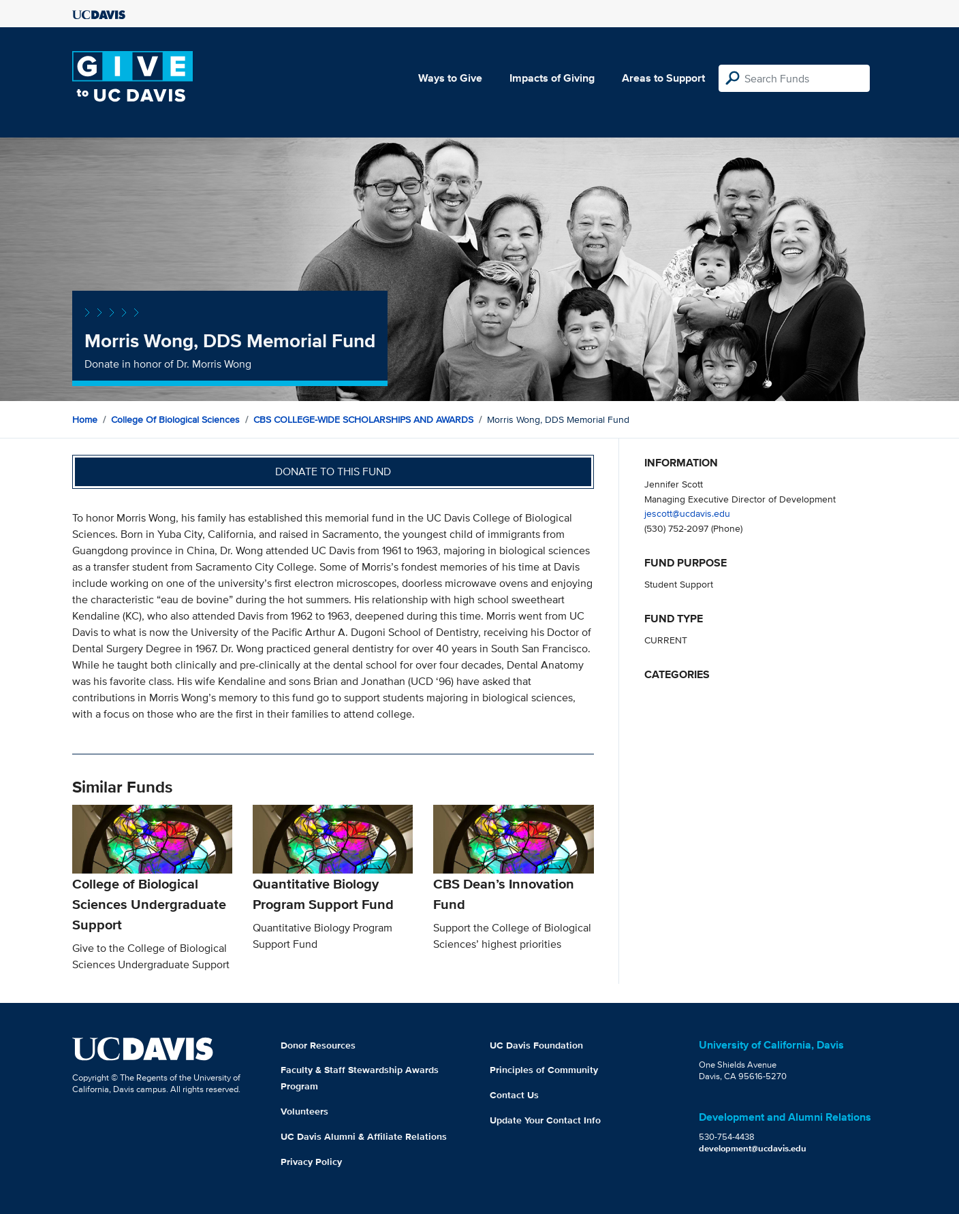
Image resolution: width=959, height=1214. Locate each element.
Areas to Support (663, 78)
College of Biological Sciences (175, 419)
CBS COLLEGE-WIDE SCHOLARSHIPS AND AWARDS (363, 419)
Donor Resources (318, 1045)
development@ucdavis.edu (752, 1148)
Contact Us (514, 1095)
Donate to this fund (333, 471)
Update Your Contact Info (545, 1120)
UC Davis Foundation (536, 1045)
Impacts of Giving (552, 78)
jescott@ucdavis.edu (687, 513)
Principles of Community (544, 1069)
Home (84, 419)
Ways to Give (450, 78)
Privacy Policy (311, 1161)
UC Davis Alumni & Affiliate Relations (364, 1136)
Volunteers (304, 1111)
